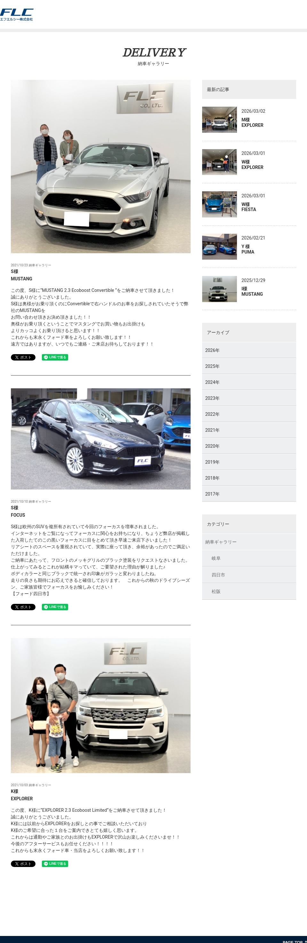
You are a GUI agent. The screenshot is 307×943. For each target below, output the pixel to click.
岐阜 (216, 558)
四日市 (218, 575)
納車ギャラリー (221, 542)
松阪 (216, 592)
